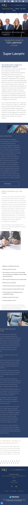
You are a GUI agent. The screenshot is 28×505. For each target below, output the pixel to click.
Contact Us (20, 491)
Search (19, 1)
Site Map (7, 491)
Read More (7, 454)
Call (8, 1)
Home (5, 1)
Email (12, 1)
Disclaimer (13, 491)
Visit (16, 1)
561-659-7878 (14, 482)
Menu (23, 1)
